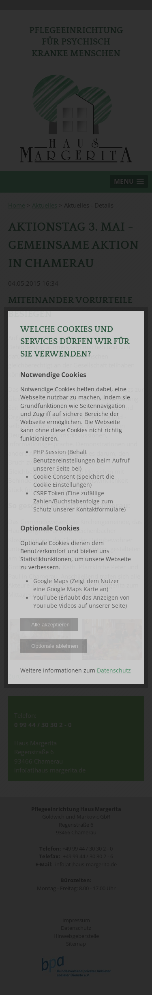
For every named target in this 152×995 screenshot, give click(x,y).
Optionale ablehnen (54, 646)
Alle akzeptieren (50, 625)
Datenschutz (114, 670)
